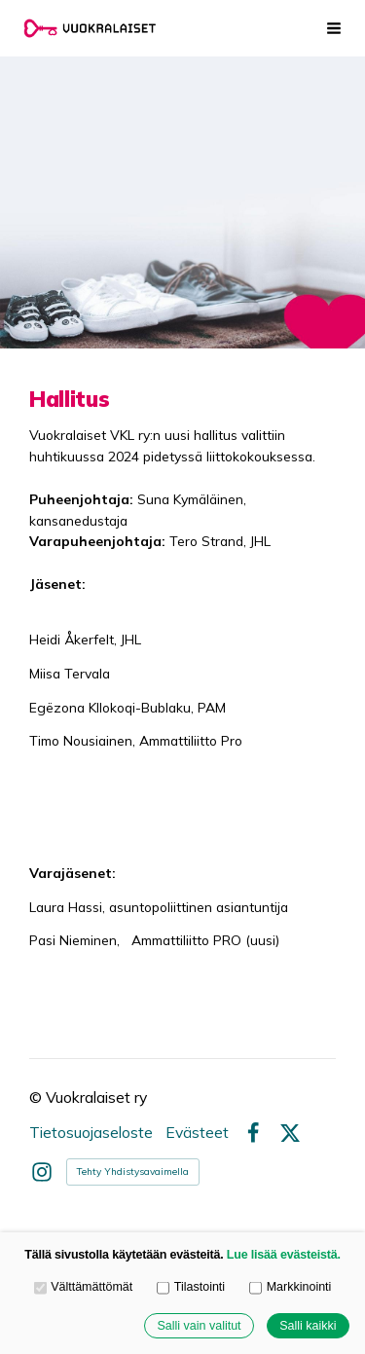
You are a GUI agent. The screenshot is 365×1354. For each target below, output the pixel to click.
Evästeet (197, 1133)
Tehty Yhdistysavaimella (133, 1171)
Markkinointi (290, 1287)
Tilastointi (191, 1287)
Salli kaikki (307, 1326)
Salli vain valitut (198, 1326)
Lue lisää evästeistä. (284, 1255)
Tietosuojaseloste (91, 1133)
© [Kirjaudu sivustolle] (37, 1097)
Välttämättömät (83, 1287)
